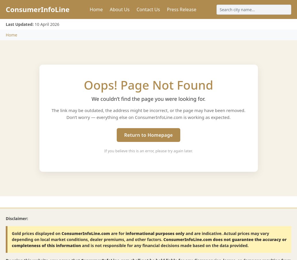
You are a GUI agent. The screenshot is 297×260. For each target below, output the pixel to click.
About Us (120, 9)
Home (96, 9)
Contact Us (148, 9)
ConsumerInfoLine (38, 9)
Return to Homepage (148, 135)
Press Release (181, 9)
